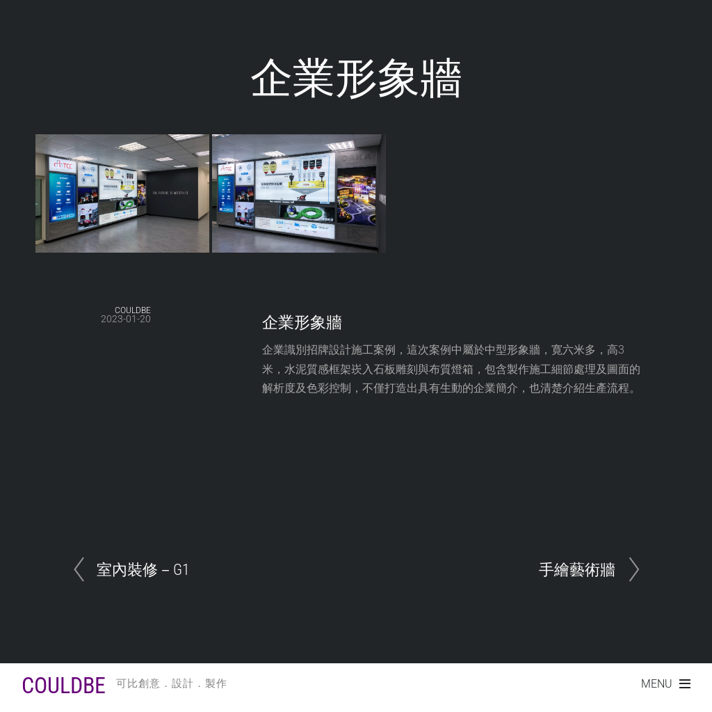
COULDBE (133, 310)
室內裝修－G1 (143, 569)
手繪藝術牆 (577, 569)
